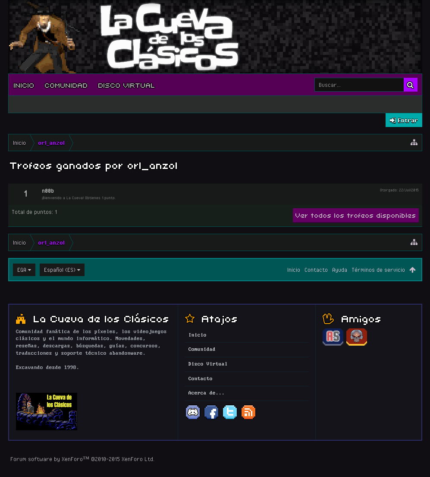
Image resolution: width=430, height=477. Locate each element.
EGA (21, 269)
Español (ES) (59, 269)
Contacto (316, 269)
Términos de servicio (378, 269)
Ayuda (339, 269)
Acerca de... (206, 393)
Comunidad (66, 84)
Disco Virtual (126, 84)
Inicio (24, 84)
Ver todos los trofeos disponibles (355, 214)
